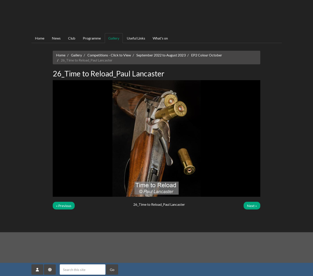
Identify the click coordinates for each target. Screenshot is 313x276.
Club (71, 38)
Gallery (113, 38)
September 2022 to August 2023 (161, 55)
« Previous (63, 206)
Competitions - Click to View (109, 55)
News (56, 38)
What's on (160, 38)
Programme (92, 38)
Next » (252, 206)
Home (39, 38)
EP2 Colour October (206, 55)
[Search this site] (82, 269)
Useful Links (136, 38)
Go (112, 269)
